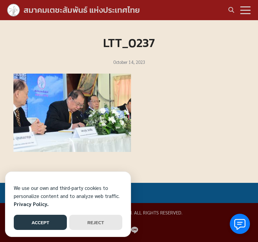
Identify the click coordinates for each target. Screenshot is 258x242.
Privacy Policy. (31, 204)
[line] (134, 230)
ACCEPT (40, 222)
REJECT (95, 222)
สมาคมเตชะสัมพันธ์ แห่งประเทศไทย (82, 10)
